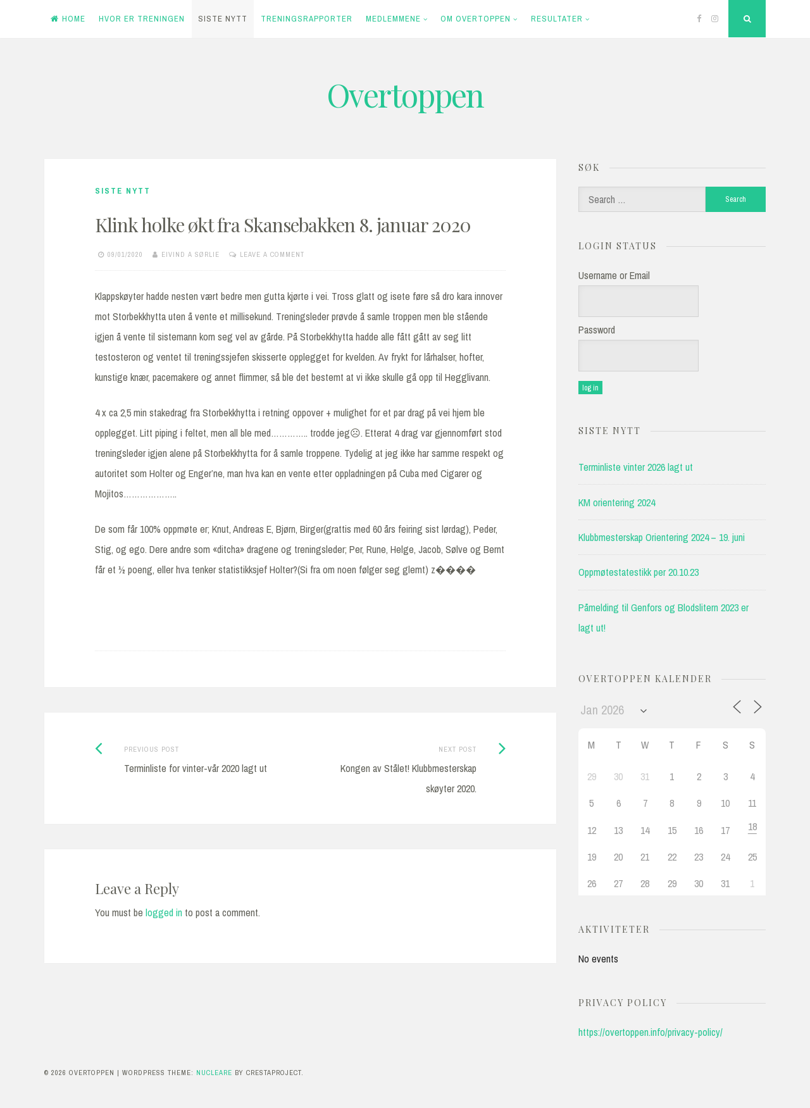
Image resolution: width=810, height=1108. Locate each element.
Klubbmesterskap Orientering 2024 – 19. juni (661, 537)
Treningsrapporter (306, 18)
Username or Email (614, 275)
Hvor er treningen (142, 18)
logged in (164, 912)
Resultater (557, 18)
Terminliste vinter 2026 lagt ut (635, 467)
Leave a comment (272, 254)
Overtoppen (405, 94)
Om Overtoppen (475, 18)
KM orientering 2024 (616, 502)
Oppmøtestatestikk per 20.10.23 (638, 572)
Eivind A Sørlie (190, 254)
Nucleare (214, 1072)
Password (596, 330)
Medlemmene (393, 18)
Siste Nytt (222, 18)
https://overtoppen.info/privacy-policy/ (650, 1032)
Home (68, 18)
